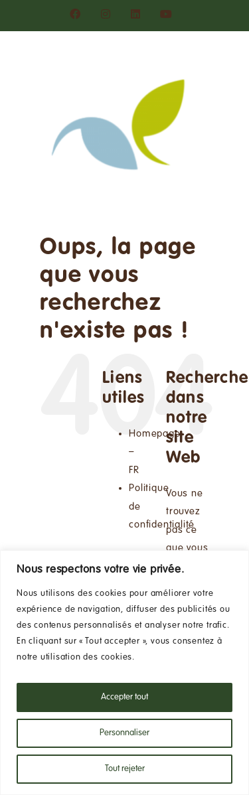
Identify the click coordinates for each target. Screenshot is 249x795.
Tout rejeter (125, 769)
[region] (124, 672)
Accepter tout (124, 697)
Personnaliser (124, 733)
